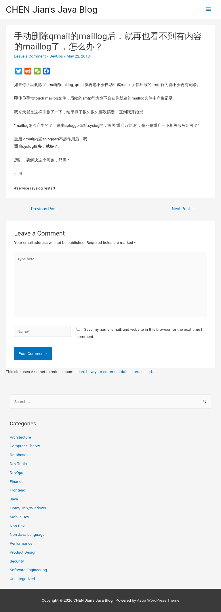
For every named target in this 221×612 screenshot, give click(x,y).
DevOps (56, 56)
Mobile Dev (19, 517)
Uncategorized (22, 578)
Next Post (183, 208)
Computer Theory (25, 445)
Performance (21, 543)
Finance (17, 481)
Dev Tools (18, 463)
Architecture (20, 437)
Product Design (23, 552)
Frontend (17, 490)
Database (18, 454)
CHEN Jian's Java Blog (52, 9)
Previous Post (41, 208)
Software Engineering (28, 569)
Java (14, 499)
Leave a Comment (30, 56)
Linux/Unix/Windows (28, 508)
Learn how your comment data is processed (113, 371)
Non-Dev (17, 525)
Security (17, 561)
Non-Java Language (27, 534)
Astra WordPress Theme (158, 600)
